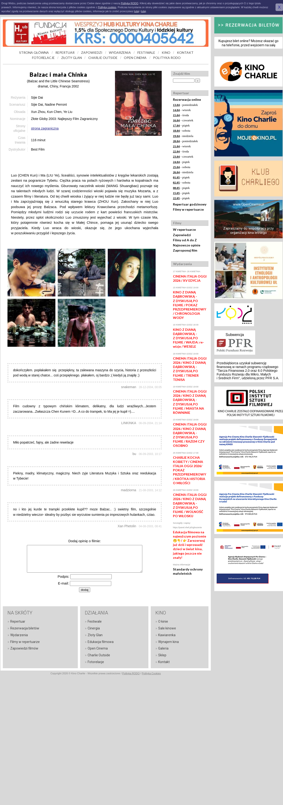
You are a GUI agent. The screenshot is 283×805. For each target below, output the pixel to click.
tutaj (136, 11)
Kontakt (164, 662)
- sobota (181, 130)
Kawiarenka (167, 635)
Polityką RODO (129, 3)
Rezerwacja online (187, 99)
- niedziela (183, 136)
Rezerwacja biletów (24, 628)
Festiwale (95, 621)
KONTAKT (185, 52)
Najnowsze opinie (186, 245)
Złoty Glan (95, 635)
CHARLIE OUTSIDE (103, 58)
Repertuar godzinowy (189, 204)
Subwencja (235, 335)
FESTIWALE (146, 52)
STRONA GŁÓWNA (34, 52)
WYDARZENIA (120, 52)
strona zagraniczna (45, 128)
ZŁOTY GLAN (71, 58)
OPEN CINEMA (135, 58)
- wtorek (182, 110)
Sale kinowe (167, 628)
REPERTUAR (65, 52)
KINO (166, 52)
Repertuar (17, 621)
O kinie (163, 621)
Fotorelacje (96, 662)
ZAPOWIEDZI (91, 52)
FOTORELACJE (43, 58)
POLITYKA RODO (167, 58)
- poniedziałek (185, 105)
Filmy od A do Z (185, 240)
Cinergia (94, 628)
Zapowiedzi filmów (24, 648)
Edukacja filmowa (101, 642)
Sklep (162, 655)
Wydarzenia (19, 635)
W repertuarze (184, 229)
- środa (181, 115)
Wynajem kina (168, 642)
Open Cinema (98, 648)
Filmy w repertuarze (188, 209)
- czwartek (183, 120)
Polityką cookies (107, 7)
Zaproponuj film (185, 250)
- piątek (181, 125)
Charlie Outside (99, 655)
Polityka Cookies (151, 673)
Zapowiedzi (182, 235)
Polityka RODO (131, 673)
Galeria (163, 648)
